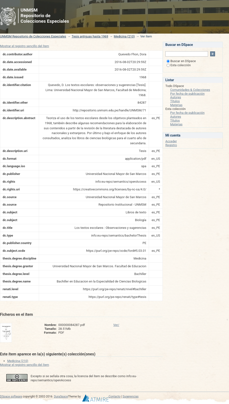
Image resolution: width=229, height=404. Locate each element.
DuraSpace (61, 396)
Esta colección (179, 65)
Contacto (115, 396)
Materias (176, 105)
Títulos (175, 101)
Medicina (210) (124, 36)
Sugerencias (131, 396)
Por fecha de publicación (187, 93)
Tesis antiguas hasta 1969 (90, 36)
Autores (175, 97)
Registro (171, 145)
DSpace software (11, 396)
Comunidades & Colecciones (190, 90)
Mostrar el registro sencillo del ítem (24, 46)
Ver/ (116, 325)
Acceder (171, 141)
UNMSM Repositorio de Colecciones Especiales (33, 36)
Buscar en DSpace (181, 61)
